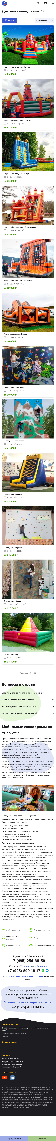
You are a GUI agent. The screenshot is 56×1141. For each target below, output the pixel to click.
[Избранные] (45, 3)
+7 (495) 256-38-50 (28, 960)
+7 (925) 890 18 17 (24, 970)
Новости (5, 1037)
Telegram (42, 966)
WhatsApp (26, 966)
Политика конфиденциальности (14, 1034)
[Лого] (4, 3)
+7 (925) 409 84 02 (28, 1007)
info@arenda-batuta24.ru (12, 1062)
